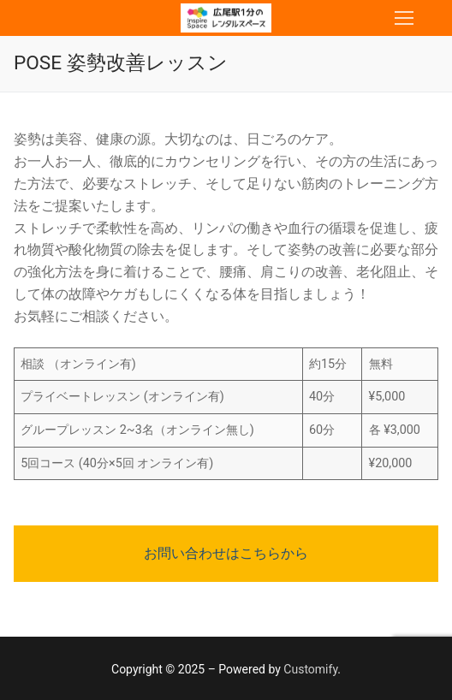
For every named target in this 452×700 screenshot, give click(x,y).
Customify (310, 669)
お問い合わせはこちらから (226, 553)
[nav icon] (404, 18)
